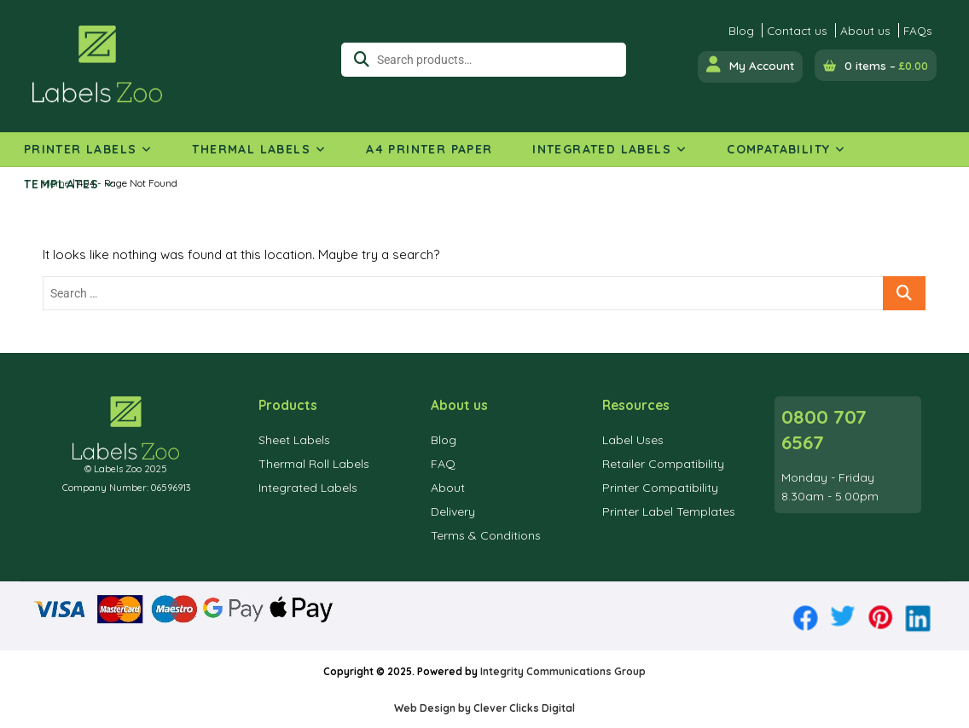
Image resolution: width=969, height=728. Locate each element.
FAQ (443, 463)
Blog (741, 30)
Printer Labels (80, 149)
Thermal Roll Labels (313, 463)
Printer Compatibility (660, 487)
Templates (62, 184)
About (448, 487)
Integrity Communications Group (563, 671)
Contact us (797, 30)
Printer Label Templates (668, 511)
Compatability (778, 149)
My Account (750, 64)
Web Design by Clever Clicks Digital (484, 708)
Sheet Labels (294, 440)
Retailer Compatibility (663, 463)
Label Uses (633, 440)
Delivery (453, 511)
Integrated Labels (601, 149)
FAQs (917, 30)
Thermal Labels (251, 149)
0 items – (886, 65)
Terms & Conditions (486, 535)
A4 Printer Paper (429, 149)
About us (865, 30)
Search (355, 60)
